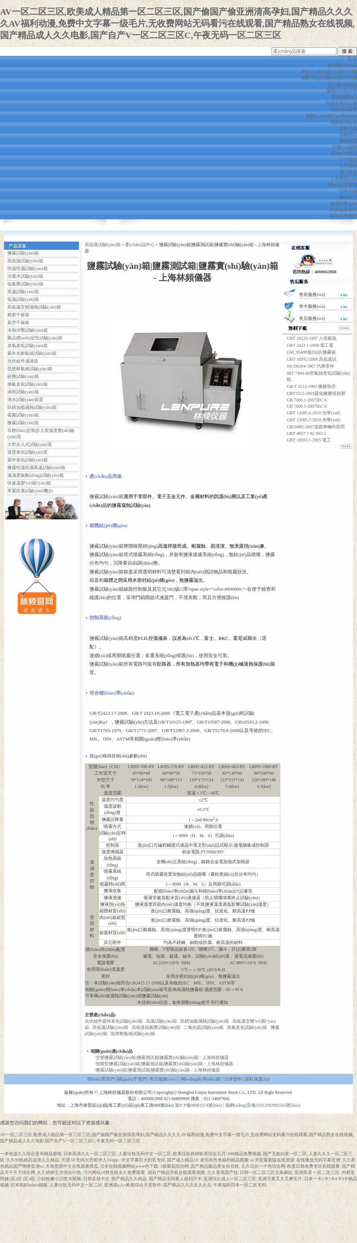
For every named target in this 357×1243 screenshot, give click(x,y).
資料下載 (348, 128)
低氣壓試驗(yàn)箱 (25, 284)
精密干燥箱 (18, 314)
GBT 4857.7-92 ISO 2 (306, 433)
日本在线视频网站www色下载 (129, 1166)
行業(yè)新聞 (344, 147)
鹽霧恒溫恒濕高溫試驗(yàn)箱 (36, 467)
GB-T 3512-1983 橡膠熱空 (311, 386)
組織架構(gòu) (343, 203)
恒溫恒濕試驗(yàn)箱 (27, 268)
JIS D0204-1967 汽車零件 (310, 366)
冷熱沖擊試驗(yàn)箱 (27, 330)
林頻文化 (348, 197)
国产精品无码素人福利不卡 (175, 1178)
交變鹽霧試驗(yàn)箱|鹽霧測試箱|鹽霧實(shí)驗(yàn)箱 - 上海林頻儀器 (162, 1057)
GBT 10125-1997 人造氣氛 (311, 338)
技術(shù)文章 (343, 109)
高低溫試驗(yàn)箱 (25, 260)
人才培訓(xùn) (343, 178)
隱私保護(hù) (257, 1079)
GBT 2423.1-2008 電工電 (310, 345)
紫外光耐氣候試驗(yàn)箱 (31, 353)
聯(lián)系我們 (343, 216)
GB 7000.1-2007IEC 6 (307, 400)
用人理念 (348, 172)
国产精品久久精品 (129, 1178)
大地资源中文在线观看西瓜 (71, 1166)
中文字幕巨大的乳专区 (143, 1160)
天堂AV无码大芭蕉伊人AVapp (90, 1160)
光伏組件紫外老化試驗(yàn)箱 (113, 1021)
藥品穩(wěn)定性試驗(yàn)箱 (34, 338)
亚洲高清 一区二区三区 (316, 1172)
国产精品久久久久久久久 (187, 1185)
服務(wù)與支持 (342, 90)
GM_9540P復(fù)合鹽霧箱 (311, 352)
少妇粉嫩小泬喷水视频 (59, 1178)
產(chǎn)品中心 (139, 244)
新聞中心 (348, 134)
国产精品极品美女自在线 (215, 1166)
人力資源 (348, 159)
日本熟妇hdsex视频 (29, 1185)
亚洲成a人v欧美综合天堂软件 (132, 1185)
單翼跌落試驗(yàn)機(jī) (30, 490)
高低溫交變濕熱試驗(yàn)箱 (33, 307)
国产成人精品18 (182, 1160)
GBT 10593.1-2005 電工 (309, 440)
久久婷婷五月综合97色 (59, 1172)
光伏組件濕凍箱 (22, 361)
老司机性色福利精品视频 (224, 1160)
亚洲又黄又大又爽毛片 (280, 1178)
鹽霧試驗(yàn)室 (22, 422)
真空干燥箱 (18, 322)
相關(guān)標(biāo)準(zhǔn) (331, 116)
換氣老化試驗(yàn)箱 (27, 384)
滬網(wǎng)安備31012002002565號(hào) (262, 1105)
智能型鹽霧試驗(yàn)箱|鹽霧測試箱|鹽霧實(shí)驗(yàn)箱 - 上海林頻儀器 (164, 1063)
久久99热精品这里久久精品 (32, 1160)
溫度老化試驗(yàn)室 (27, 452)
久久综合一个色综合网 (263, 1166)
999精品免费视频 (244, 1153)
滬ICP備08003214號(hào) (198, 1105)
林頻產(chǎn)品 (342, 65)
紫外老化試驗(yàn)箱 (27, 459)
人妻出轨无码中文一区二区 (144, 1153)
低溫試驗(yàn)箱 (22, 299)
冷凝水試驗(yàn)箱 (25, 276)
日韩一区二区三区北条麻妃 (266, 1172)
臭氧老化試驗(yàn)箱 (27, 345)
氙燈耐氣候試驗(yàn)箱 (29, 368)
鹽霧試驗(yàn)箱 (22, 253)
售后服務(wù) (344, 97)
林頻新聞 (348, 141)
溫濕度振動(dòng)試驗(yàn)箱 (35, 475)
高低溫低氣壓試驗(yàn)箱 (156, 1027)
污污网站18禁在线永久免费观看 (114, 1172)
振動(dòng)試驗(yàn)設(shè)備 (329, 77)
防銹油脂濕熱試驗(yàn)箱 (31, 407)
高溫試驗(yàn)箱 (22, 291)
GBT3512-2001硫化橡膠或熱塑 (316, 393)
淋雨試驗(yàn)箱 (22, 391)
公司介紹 (348, 191)
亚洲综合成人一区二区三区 (229, 1178)
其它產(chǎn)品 (342, 84)
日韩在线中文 (96, 1178)
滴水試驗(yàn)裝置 (25, 399)
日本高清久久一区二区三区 (89, 1153)
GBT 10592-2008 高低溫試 (311, 359)
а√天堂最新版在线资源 (272, 1160)
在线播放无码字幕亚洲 (318, 1160)
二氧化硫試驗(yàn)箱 (204, 1027)
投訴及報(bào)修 (341, 103)
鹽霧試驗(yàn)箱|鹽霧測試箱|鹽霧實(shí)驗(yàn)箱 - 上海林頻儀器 (158, 1070)
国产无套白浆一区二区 (285, 1153)
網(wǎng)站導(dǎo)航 (201, 1079)
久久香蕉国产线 (222, 1172)
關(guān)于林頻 (342, 184)
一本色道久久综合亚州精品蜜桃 (31, 1153)
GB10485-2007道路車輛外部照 (316, 426)
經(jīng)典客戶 (343, 209)
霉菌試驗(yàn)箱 (22, 415)
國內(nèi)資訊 (344, 153)
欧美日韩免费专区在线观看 (313, 1166)
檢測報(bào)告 (343, 122)
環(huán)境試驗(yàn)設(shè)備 (329, 71)
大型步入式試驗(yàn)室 (29, 444)
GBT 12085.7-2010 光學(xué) (313, 419)
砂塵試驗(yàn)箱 (22, 376)
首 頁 (352, 58)
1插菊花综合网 (174, 1166)
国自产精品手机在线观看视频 (176, 1172)
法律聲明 (233, 1079)
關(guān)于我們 (131, 1079)
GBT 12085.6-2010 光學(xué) (313, 412)
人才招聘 (348, 166)
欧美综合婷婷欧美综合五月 (199, 1153)
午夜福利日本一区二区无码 (239, 1185)
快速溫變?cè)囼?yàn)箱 (29, 483)
